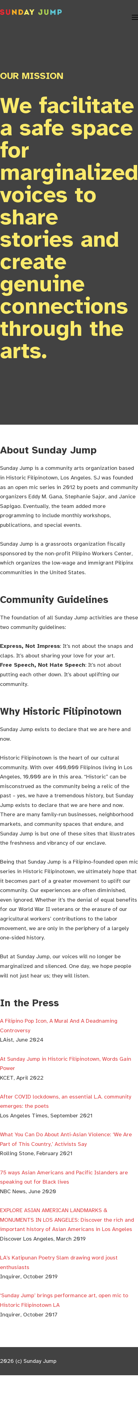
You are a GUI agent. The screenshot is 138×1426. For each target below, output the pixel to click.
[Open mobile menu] (135, 17)
